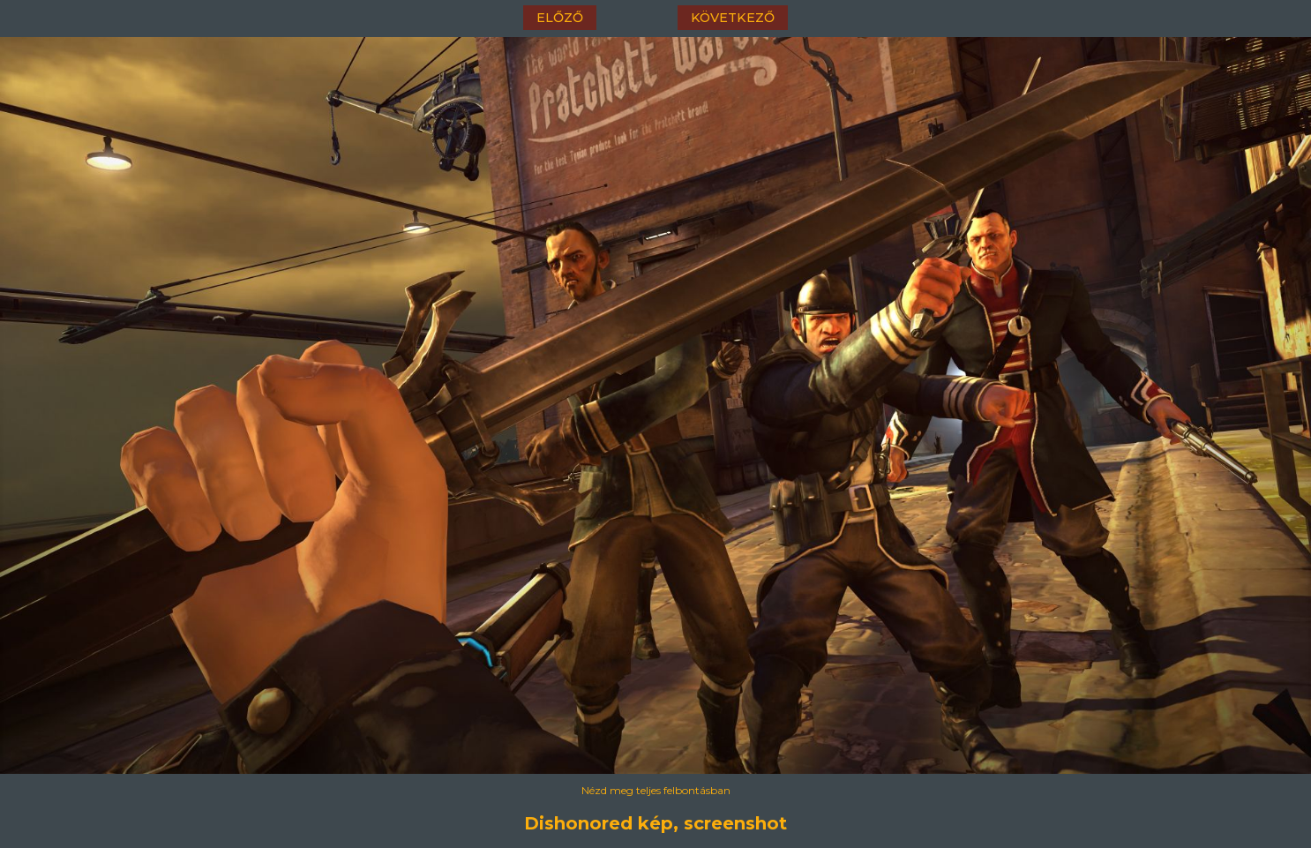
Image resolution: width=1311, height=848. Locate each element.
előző (559, 18)
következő (733, 18)
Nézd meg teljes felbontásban (655, 790)
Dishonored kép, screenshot (655, 823)
